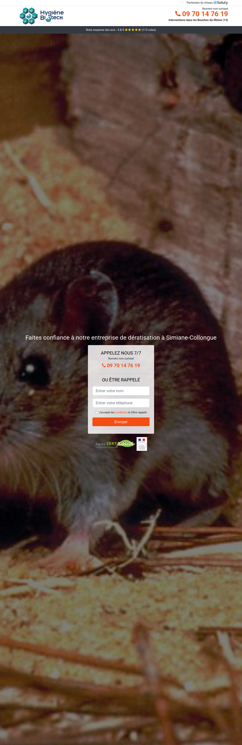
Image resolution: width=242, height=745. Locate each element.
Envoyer (121, 422)
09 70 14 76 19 (201, 14)
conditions (121, 412)
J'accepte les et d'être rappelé (123, 412)
